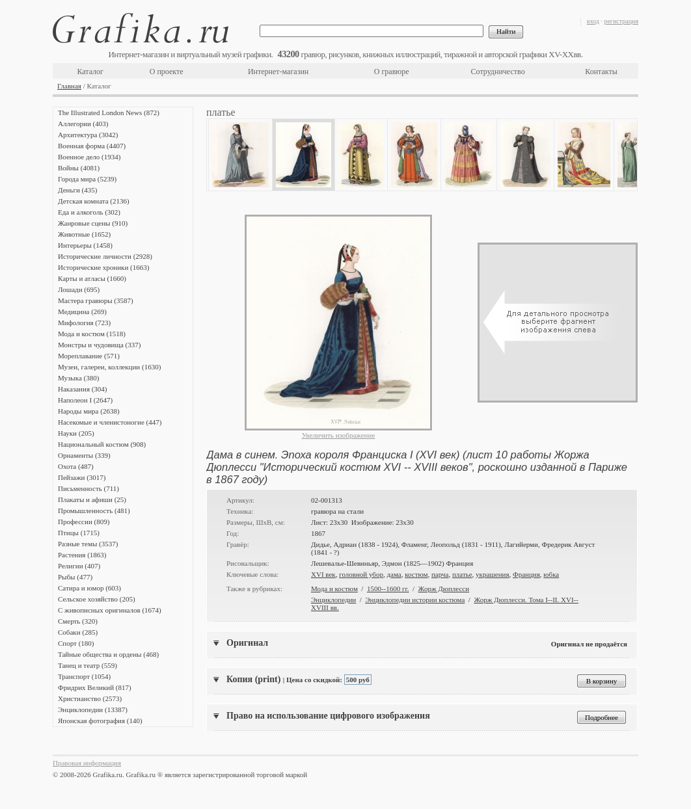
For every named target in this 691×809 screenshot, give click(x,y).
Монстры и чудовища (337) (99, 345)
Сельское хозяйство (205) (96, 599)
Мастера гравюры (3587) (95, 300)
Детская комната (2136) (93, 201)
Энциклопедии (333, 599)
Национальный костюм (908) (102, 444)
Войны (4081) (79, 168)
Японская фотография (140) (100, 720)
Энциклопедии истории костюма (415, 599)
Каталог (90, 71)
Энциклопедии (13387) (93, 709)
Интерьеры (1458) (85, 245)
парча (439, 574)
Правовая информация (87, 763)
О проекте (166, 71)
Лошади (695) (79, 289)
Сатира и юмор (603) (89, 588)
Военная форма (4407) (92, 146)
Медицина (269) (82, 311)
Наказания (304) (82, 389)
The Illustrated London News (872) (108, 112)
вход (593, 21)
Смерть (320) (78, 621)
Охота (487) (76, 466)
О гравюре (391, 71)
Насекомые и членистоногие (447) (109, 422)
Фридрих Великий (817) (94, 687)
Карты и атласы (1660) (92, 278)
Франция (526, 574)
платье (462, 574)
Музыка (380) (78, 378)
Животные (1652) (84, 234)
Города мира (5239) (87, 179)
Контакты (601, 71)
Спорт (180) (76, 643)
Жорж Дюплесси (444, 588)
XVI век (323, 574)
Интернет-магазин (278, 71)
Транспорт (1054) (84, 676)
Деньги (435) (77, 190)
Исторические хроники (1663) (103, 267)
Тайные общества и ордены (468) (108, 654)
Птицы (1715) (79, 533)
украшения (492, 574)
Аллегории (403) (83, 123)
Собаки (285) (78, 632)
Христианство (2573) (90, 698)
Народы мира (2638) (89, 411)
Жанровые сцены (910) (93, 223)
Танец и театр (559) (87, 665)
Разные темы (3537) (88, 544)
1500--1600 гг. (388, 588)
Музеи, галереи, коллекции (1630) (109, 367)
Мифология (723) (84, 322)
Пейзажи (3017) (82, 477)
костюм (416, 574)
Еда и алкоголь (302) (89, 212)
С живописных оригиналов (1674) (109, 610)
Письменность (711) (88, 488)
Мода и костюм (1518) (92, 334)
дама (393, 574)
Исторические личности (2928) (105, 256)
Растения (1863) (82, 555)
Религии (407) (79, 566)
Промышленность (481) (94, 510)
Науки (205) (76, 433)
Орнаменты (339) (84, 455)
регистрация (621, 21)
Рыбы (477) (75, 577)
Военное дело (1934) (89, 157)
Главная (69, 86)
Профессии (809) (83, 521)
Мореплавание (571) (89, 356)
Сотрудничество (498, 71)
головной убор (361, 574)
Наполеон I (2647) (85, 400)
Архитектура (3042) (88, 135)
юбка (551, 574)
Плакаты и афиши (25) (92, 499)
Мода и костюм (334, 588)
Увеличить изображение (338, 435)
